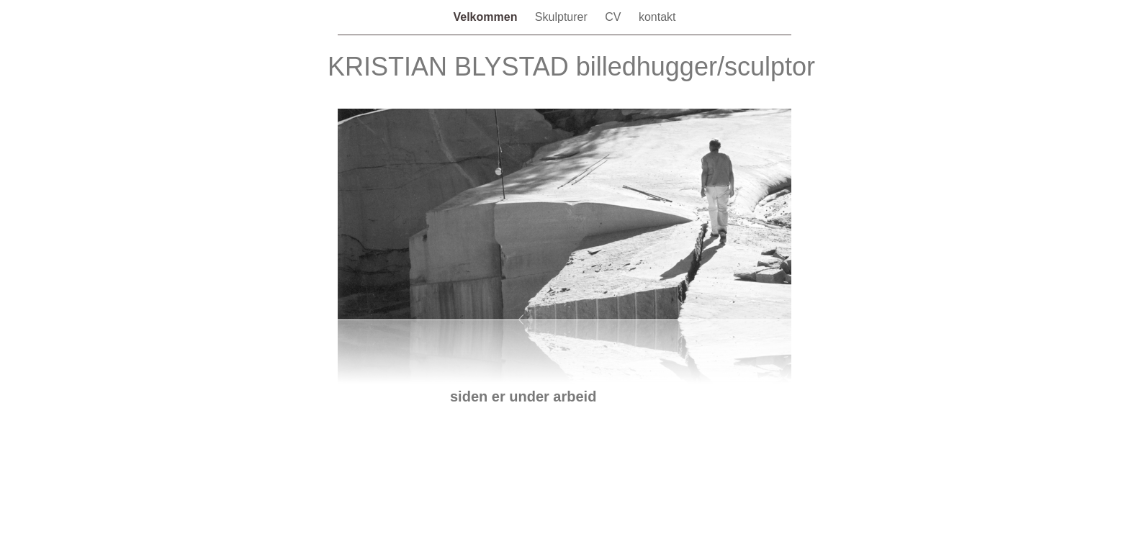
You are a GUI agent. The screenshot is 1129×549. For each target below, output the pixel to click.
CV (614, 17)
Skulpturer (562, 17)
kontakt (657, 17)
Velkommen (486, 17)
